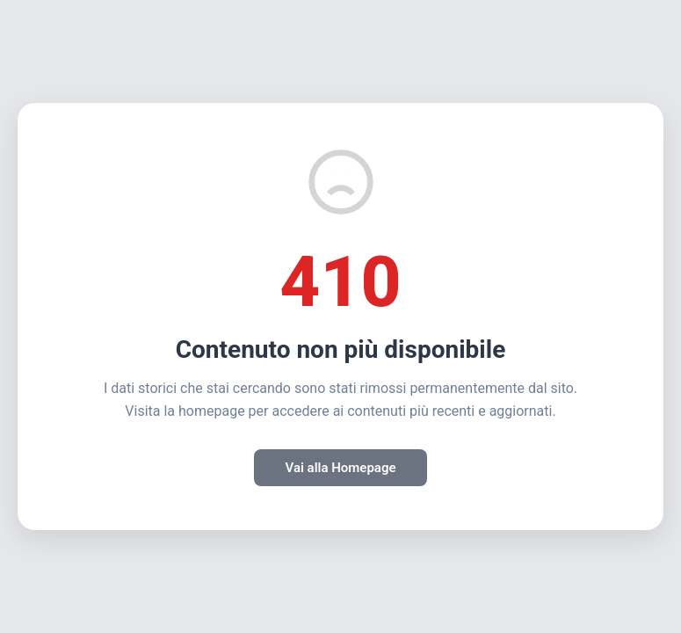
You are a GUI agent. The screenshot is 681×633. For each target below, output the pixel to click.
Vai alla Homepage (340, 468)
